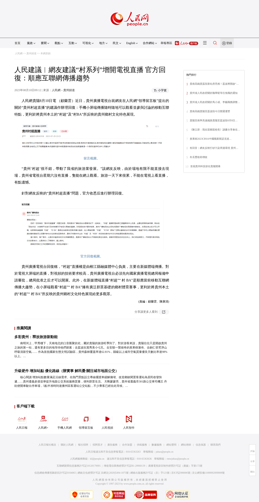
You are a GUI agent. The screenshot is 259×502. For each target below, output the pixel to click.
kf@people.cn (97, 458)
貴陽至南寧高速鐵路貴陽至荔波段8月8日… (214, 120)
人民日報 (21, 421)
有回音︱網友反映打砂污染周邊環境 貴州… (214, 148)
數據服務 (157, 444)
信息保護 (201, 444)
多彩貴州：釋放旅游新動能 (36, 337)
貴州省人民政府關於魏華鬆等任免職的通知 (214, 93)
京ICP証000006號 (180, 472)
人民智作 (128, 421)
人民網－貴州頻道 (63, 90)
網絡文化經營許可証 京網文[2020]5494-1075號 (103, 472)
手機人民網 (64, 421)
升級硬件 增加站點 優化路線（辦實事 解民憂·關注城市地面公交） (66, 371)
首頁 (17, 43)
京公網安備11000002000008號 (208, 472)
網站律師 (186, 444)
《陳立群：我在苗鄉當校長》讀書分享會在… (215, 129)
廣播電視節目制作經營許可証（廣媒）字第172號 (175, 465)
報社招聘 (83, 444)
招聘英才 (98, 444)
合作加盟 (127, 444)
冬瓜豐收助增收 (198, 157)
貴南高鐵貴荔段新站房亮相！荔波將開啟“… (214, 83)
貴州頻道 (31, 53)
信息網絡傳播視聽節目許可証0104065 (55, 472)
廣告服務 (112, 444)
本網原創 (45, 53)
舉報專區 (166, 43)
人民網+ (43, 421)
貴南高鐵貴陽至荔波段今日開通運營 (210, 111)
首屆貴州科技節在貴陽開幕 (205, 166)
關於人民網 (67, 444)
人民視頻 (107, 421)
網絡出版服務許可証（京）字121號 (149, 472)
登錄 (229, 43)
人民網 (18, 53)
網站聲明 (171, 444)
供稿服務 (142, 444)
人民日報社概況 (47, 444)
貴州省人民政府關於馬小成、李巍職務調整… (215, 102)
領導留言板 (86, 421)
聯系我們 (215, 444)
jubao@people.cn (164, 451)
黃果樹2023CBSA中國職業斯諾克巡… (211, 138)
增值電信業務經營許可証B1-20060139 (124, 465)
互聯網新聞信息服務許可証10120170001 (79, 465)
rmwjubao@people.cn (178, 458)
